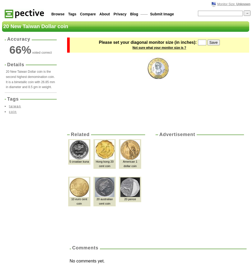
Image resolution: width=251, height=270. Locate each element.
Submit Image (162, 14)
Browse (58, 14)
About (104, 14)
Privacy (119, 14)
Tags (72, 14)
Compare (88, 14)
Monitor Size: (233, 4)
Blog (134, 14)
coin (13, 112)
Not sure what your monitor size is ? (159, 48)
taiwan (15, 106)
